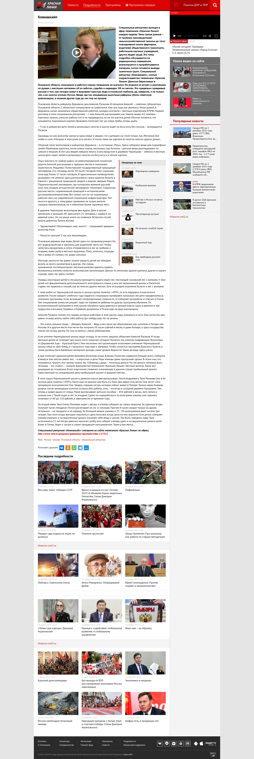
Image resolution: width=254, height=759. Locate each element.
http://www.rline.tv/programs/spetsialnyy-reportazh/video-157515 (73, 433)
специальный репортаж (93, 439)
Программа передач (140, 5)
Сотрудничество (66, 745)
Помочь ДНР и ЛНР (196, 5)
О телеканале (44, 745)
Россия (47, 439)
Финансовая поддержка (134, 745)
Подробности (92, 5)
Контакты (42, 741)
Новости (73, 5)
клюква (56, 439)
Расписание (86, 741)
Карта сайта (127, 755)
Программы (113, 5)
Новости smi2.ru (47, 545)
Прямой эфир (87, 745)
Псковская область (70, 439)
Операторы (64, 741)
